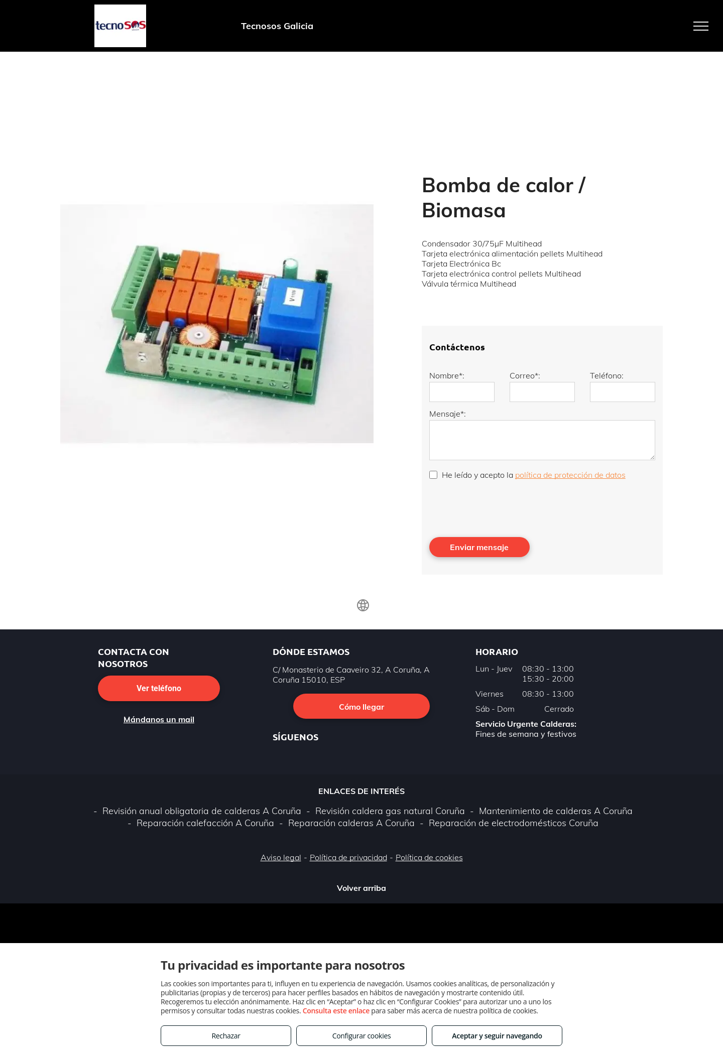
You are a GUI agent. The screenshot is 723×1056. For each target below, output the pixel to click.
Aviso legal (281, 857)
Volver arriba (361, 888)
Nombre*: (446, 375)
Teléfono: (607, 375)
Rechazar (225, 1035)
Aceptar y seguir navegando (497, 1035)
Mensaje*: (447, 414)
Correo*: (525, 375)
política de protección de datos (570, 475)
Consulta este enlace (336, 1010)
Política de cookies (429, 857)
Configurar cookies (361, 1035)
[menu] (701, 26)
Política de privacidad (348, 857)
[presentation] (505, 507)
